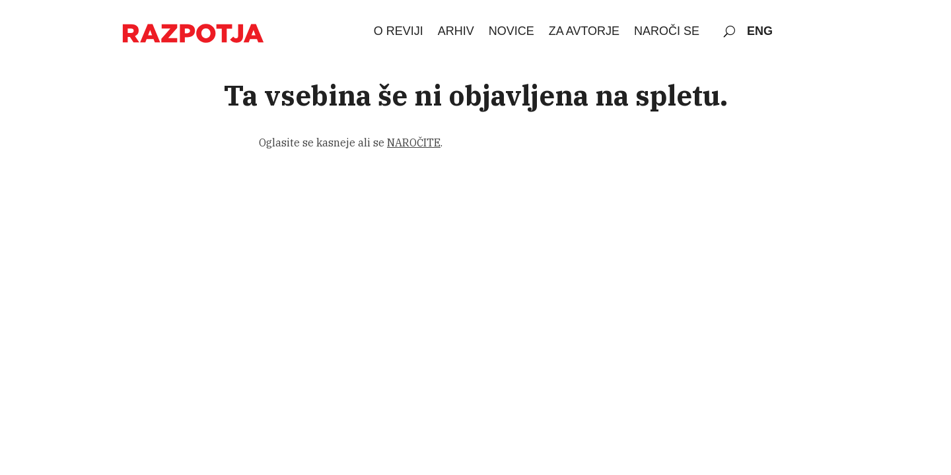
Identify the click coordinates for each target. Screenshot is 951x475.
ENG (760, 31)
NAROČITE (413, 142)
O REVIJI (398, 31)
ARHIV (456, 31)
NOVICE (511, 31)
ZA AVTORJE (584, 31)
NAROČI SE (666, 31)
